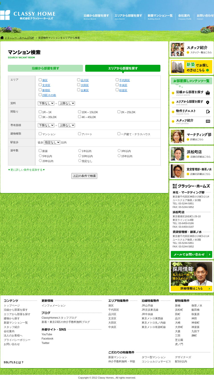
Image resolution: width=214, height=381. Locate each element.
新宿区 (46, 90)
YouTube (47, 334)
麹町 (194, 335)
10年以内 (85, 156)
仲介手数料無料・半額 (121, 361)
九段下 (196, 331)
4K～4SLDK (87, 117)
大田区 (85, 85)
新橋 (177, 305)
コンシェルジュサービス (156, 361)
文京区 (46, 85)
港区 (45, 80)
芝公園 (179, 340)
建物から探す (12, 318)
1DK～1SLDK (88, 112)
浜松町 (179, 309)
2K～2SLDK (126, 112)
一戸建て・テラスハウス (133, 134)
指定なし (85, 161)
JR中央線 (147, 314)
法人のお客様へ (13, 335)
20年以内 (46, 161)
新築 (43, 151)
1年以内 (84, 151)
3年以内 (124, 151)
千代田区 (124, 80)
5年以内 (45, 156)
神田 (194, 318)
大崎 (177, 322)
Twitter (45, 343)
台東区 (85, 90)
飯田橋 (196, 309)
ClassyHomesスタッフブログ (59, 317)
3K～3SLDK (48, 117)
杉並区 (123, 90)
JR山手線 (147, 305)
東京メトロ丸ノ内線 (154, 322)
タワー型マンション (154, 357)
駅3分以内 (181, 361)
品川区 (85, 80)
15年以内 (125, 156)
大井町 (179, 327)
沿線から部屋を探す (45, 69)
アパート (85, 134)
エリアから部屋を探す (122, 69)
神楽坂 (196, 327)
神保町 (196, 322)
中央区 (123, 85)
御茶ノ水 (197, 305)
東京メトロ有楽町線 (154, 327)
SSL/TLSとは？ (14, 362)
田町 (177, 314)
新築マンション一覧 (16, 322)
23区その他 (49, 95)
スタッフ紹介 (12, 327)
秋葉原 (196, 314)
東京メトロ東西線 (152, 318)
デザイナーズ (183, 357)
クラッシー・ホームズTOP (19, 37)
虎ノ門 (179, 344)
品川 (177, 318)
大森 (177, 331)
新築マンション (117, 357)
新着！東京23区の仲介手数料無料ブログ (66, 322)
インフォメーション (54, 305)
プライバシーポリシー (17, 340)
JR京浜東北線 (150, 309)
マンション (47, 134)
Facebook (47, 338)
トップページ (12, 305)
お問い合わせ (12, 344)
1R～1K (45, 112)
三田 (177, 335)
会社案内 (9, 331)
